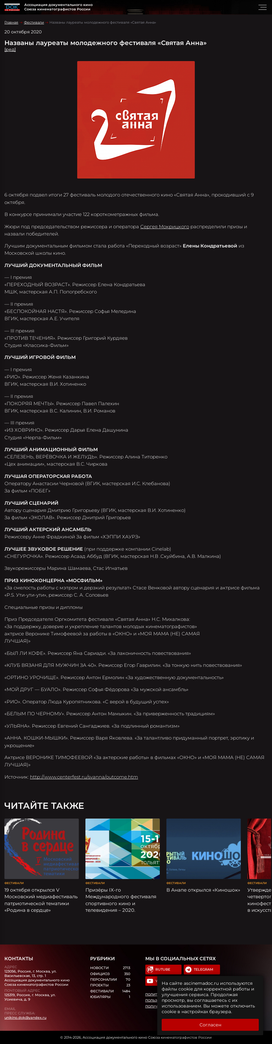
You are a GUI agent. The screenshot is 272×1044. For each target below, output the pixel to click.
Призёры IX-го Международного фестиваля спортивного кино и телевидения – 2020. (120, 900)
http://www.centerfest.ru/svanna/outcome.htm (84, 777)
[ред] (10, 49)
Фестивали (34, 22)
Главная (11, 22)
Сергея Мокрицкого (164, 227)
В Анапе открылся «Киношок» (203, 890)
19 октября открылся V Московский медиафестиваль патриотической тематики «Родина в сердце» (41, 900)
